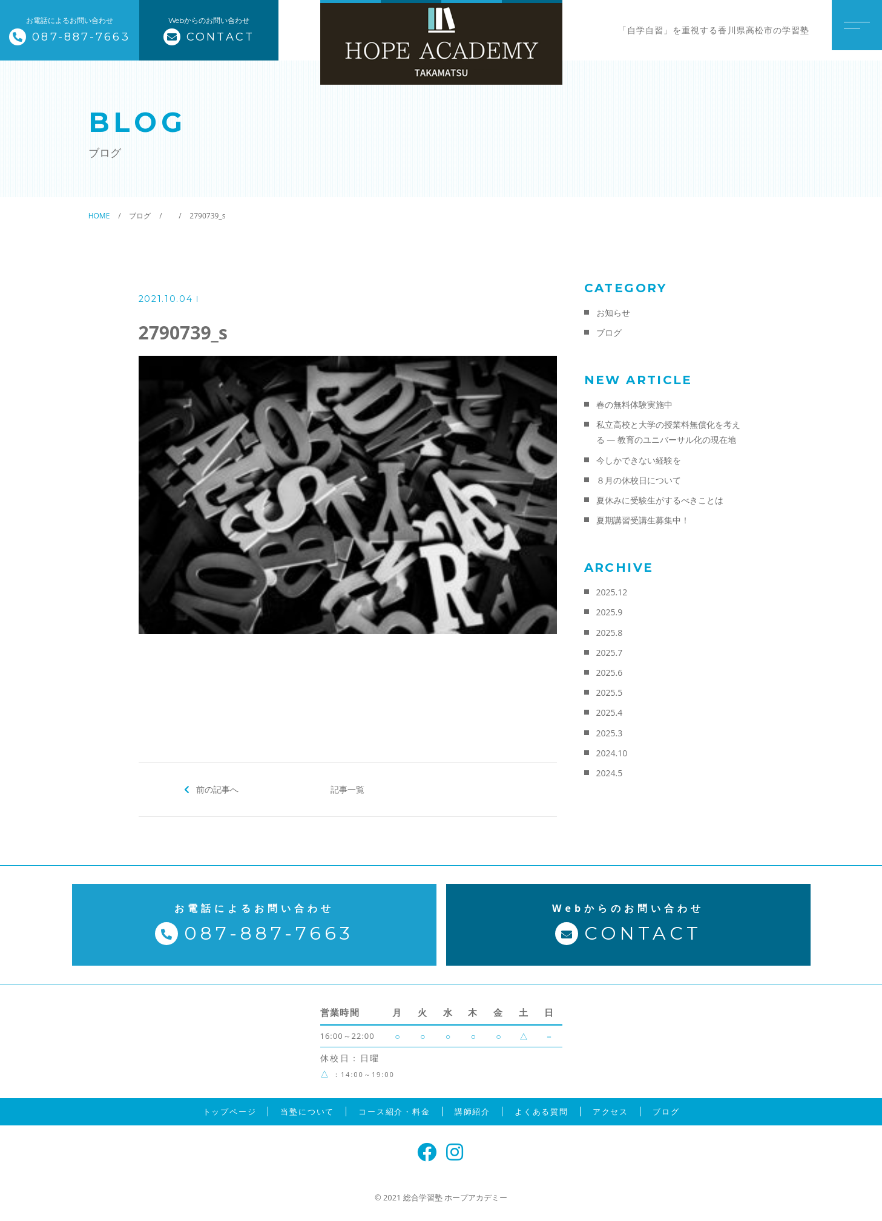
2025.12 (612, 592)
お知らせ (613, 312)
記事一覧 (347, 789)
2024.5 (609, 773)
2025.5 (609, 692)
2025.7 (609, 652)
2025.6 (609, 672)
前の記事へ (217, 789)
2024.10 (612, 753)
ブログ (609, 332)
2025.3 (609, 733)
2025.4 (609, 712)
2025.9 (609, 612)
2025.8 (609, 632)
